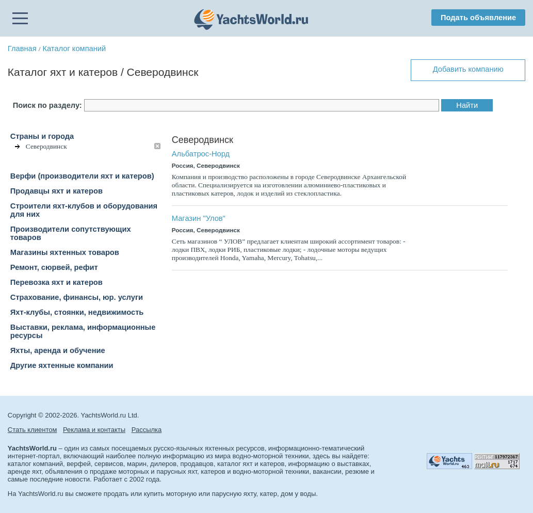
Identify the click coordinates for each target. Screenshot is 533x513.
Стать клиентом (32, 430)
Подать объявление (478, 17)
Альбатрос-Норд (201, 154)
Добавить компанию (468, 69)
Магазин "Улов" (198, 218)
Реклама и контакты (94, 430)
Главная (22, 48)
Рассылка (147, 430)
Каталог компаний (74, 48)
